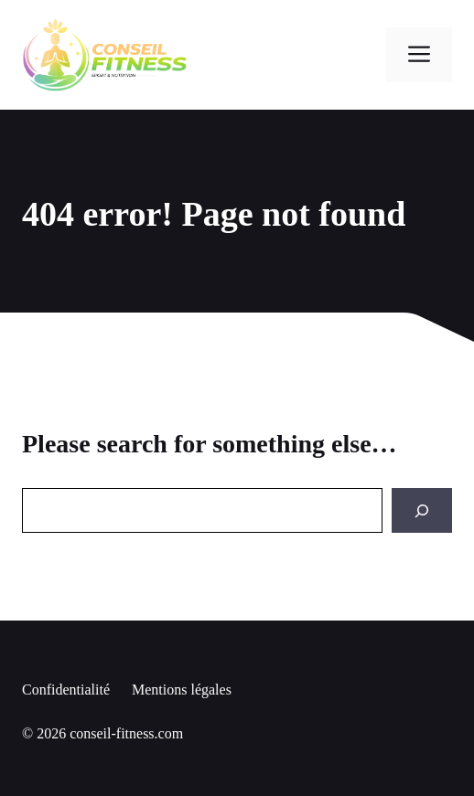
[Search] (422, 510)
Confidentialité (66, 689)
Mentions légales (182, 689)
